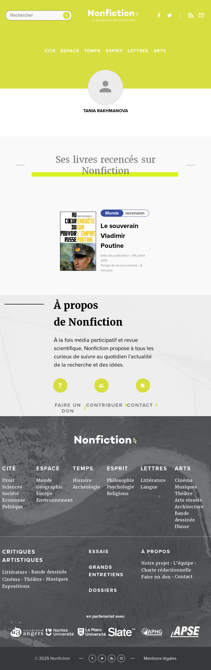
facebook (159, 15)
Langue (149, 487)
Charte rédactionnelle (166, 570)
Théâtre (184, 493)
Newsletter (201, 15)
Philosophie (120, 480)
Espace (70, 50)
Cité (50, 50)
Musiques (186, 487)
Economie (13, 500)
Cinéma (183, 480)
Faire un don (68, 408)
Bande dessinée (49, 572)
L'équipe (183, 563)
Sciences (12, 487)
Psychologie (120, 487)
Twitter (102, 658)
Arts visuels (188, 500)
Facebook (92, 658)
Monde (112, 213)
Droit (8, 480)
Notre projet (155, 563)
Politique (12, 507)
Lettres (138, 50)
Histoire (82, 480)
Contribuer (104, 405)
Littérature (153, 480)
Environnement (54, 500)
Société (10, 493)
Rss (190, 15)
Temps (92, 50)
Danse (182, 526)
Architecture (189, 507)
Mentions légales (160, 658)
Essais (99, 551)
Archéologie (86, 487)
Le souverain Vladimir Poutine (119, 236)
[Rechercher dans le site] (38, 15)
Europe (44, 493)
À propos (155, 551)
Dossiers (103, 590)
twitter (169, 15)
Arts (160, 50)
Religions (118, 493)
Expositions (16, 586)
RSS (111, 658)
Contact (140, 405)
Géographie (49, 487)
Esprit (114, 50)
